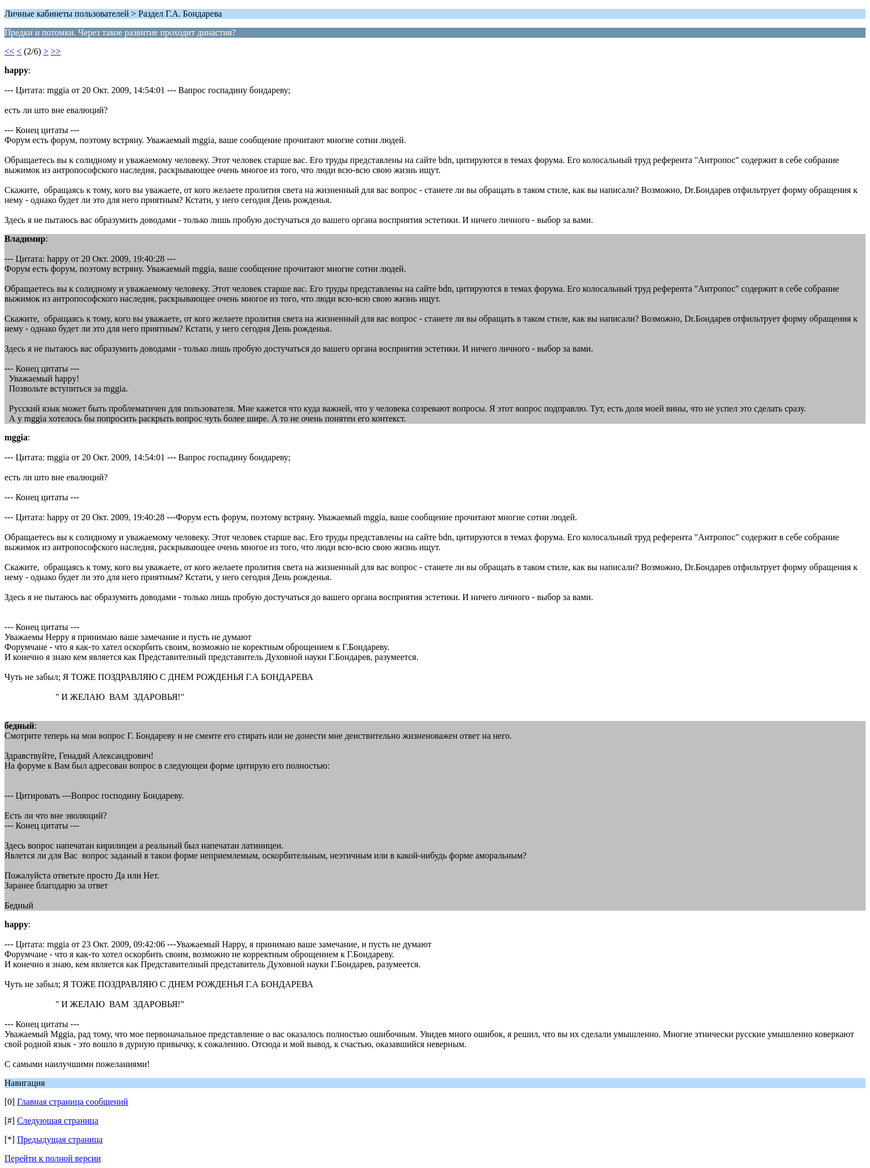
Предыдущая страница (60, 1139)
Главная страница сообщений (72, 1101)
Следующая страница (58, 1120)
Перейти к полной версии (52, 1158)
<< (9, 51)
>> (55, 51)
